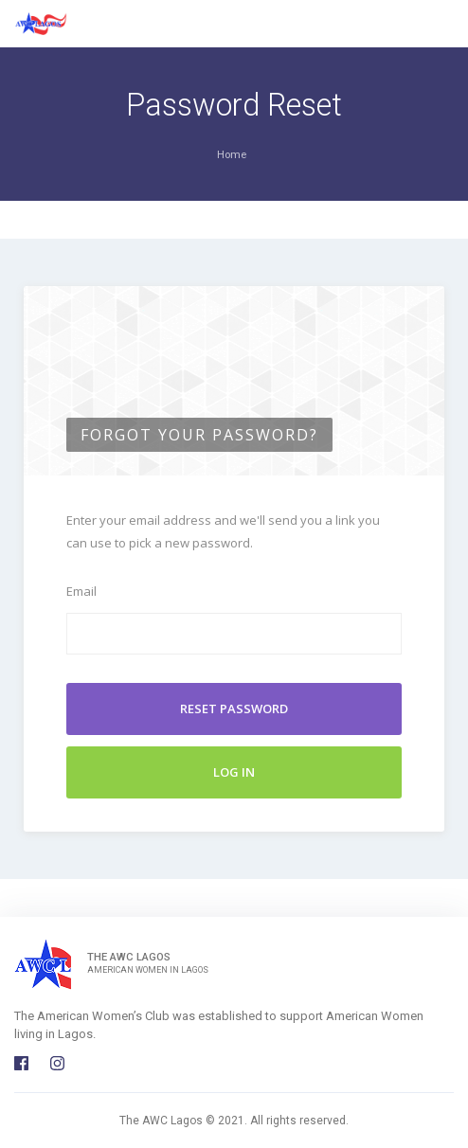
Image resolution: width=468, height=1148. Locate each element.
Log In (234, 771)
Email (81, 591)
